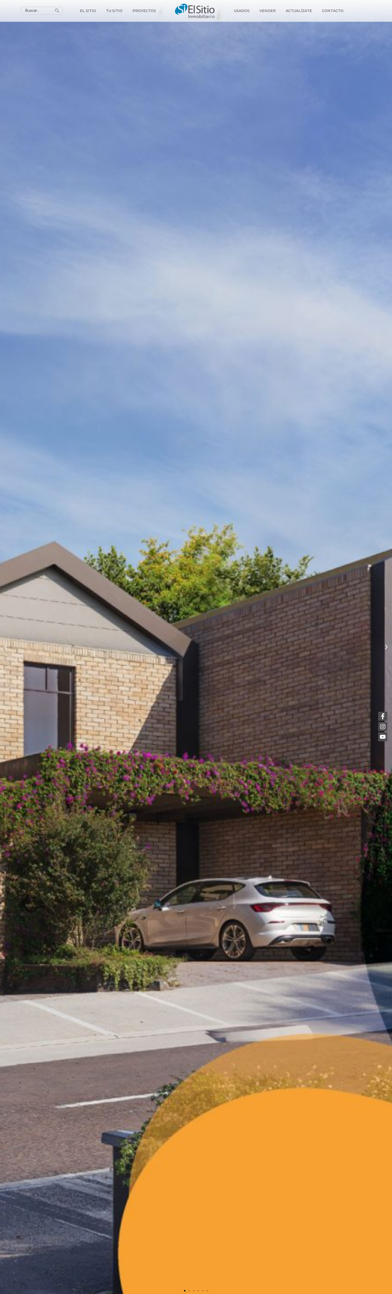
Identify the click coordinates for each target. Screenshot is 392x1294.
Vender (268, 11)
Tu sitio (114, 11)
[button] (185, 1290)
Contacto (333, 11)
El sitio (88, 11)
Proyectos (144, 11)
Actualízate (299, 11)
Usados (242, 11)
